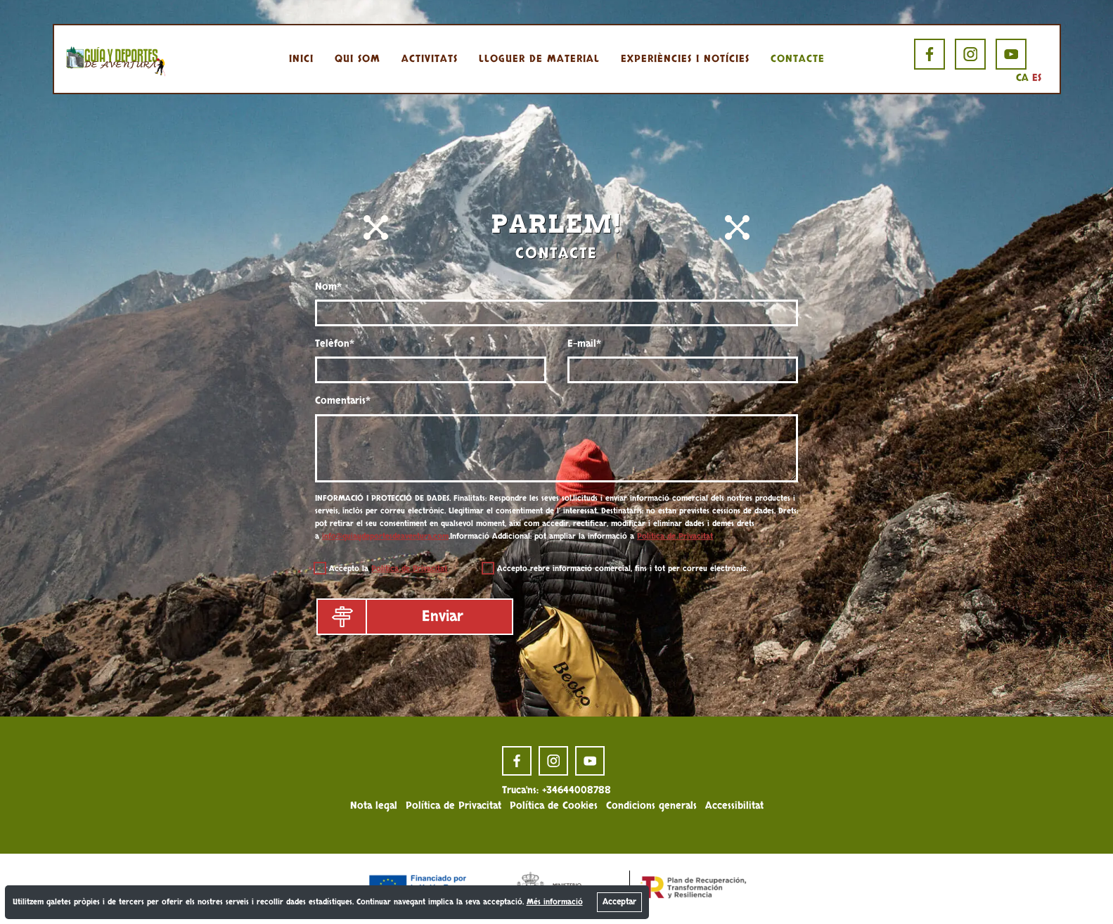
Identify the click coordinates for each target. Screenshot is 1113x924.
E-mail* (584, 343)
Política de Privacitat (675, 536)
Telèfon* (334, 343)
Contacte (798, 58)
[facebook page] (929, 54)
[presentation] (674, 618)
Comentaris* (343, 400)
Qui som (357, 58)
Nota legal (373, 805)
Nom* (328, 286)
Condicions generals (651, 805)
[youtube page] (1011, 54)
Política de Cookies (554, 805)
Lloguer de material (539, 58)
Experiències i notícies (685, 58)
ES (1036, 77)
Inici (301, 58)
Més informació (555, 902)
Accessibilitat (734, 805)
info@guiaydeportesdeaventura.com (385, 536)
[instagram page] (970, 54)
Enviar (391, 617)
